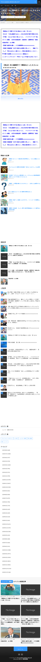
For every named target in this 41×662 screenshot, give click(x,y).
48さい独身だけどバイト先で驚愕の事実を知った (20, 191)
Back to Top (20, 649)
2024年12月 (5, 479)
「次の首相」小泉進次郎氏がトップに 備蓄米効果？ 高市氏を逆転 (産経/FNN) (23, 350)
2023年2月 (4, 561)
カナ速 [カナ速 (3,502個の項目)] (15, 438)
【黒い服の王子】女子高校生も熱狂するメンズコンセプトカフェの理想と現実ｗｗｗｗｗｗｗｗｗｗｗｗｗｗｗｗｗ (23, 307)
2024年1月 (4, 520)
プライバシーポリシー (18, 659)
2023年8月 (4, 539)
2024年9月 (4, 490)
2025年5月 (4, 461)
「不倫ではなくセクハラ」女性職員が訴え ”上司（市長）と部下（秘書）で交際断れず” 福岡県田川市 (24, 378)
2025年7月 (4, 453)
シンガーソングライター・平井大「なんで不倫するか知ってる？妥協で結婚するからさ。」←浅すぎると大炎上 (20, 56)
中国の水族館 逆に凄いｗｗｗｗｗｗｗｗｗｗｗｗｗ (22, 342)
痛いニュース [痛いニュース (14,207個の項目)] (5, 441)
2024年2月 (4, 516)
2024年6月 (4, 502)
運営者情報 (25, 659)
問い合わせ (7, 5)
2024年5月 (4, 505)
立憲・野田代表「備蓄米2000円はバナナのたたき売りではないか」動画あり (23, 321)
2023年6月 (4, 546)
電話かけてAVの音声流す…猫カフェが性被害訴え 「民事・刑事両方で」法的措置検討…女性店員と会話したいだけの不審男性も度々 (24, 394)
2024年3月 (4, 513)
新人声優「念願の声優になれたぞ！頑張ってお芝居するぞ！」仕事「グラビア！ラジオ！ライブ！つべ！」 (23, 292)
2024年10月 (5, 487)
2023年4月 (4, 553)
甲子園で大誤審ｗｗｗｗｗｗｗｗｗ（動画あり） (15, 54)
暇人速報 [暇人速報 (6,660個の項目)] (30, 438)
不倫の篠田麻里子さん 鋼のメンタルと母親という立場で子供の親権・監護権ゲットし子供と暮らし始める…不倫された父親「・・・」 (24, 301)
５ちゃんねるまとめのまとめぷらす (24, 657)
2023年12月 (5, 524)
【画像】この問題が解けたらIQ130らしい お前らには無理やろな (24, 183)
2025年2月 (4, 472)
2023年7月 (4, 542)
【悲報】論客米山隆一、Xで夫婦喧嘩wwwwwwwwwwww (18, 45)
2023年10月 (5, 531)
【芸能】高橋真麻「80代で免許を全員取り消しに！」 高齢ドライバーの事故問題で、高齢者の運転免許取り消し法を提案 (20, 48)
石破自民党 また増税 (8, 42)
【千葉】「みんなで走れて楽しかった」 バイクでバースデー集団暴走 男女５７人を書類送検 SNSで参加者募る (20, 37)
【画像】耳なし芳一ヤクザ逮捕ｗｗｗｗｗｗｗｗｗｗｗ (23, 313)
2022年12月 (5, 568)
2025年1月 (4, 476)
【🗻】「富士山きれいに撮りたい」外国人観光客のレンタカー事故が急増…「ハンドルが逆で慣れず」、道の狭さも (20, 51)
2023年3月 (4, 557)
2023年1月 (4, 564)
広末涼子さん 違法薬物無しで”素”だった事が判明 (21, 385)
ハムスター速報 (11, 596)
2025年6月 (4, 457)
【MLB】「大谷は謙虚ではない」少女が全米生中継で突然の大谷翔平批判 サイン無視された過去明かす (20, 34)
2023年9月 (4, 535)
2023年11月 (5, 527)
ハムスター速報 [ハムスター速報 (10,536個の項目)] (22, 438)
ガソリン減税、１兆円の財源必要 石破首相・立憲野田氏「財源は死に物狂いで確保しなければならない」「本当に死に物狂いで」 (20, 39)
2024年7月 (4, 498)
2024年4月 (4, 509)
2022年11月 (5, 572)
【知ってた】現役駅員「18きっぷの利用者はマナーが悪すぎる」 (23, 371)
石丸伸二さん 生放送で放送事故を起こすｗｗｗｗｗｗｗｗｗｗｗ (23, 328)
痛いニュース (31, 596)
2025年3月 (4, 468)
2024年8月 (4, 494)
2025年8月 (4, 450)
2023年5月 (4, 550)
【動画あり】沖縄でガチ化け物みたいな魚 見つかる (16, 31)
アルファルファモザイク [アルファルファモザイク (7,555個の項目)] (7, 438)
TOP (2, 5)
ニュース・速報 (5, 429)
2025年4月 (4, 465)
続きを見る (20, 98)
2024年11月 (5, 483)
